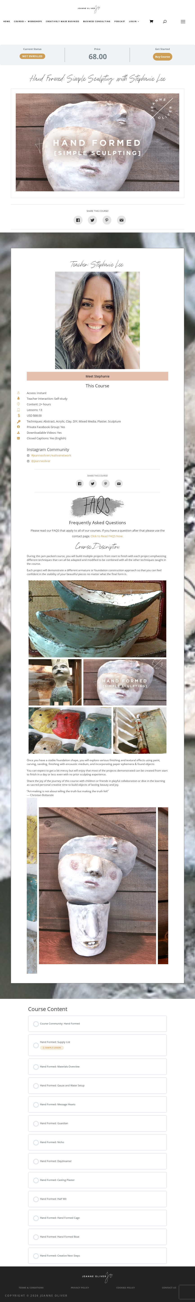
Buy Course (162, 56)
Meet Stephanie (98, 376)
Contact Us (169, 1287)
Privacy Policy (80, 1287)
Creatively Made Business (62, 22)
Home (6, 22)
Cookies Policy (125, 1287)
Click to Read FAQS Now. (107, 536)
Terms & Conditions (31, 1287)
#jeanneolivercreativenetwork (51, 455)
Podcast (119, 22)
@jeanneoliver (40, 461)
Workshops (35, 22)
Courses (19, 22)
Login (133, 22)
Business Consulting (97, 22)
